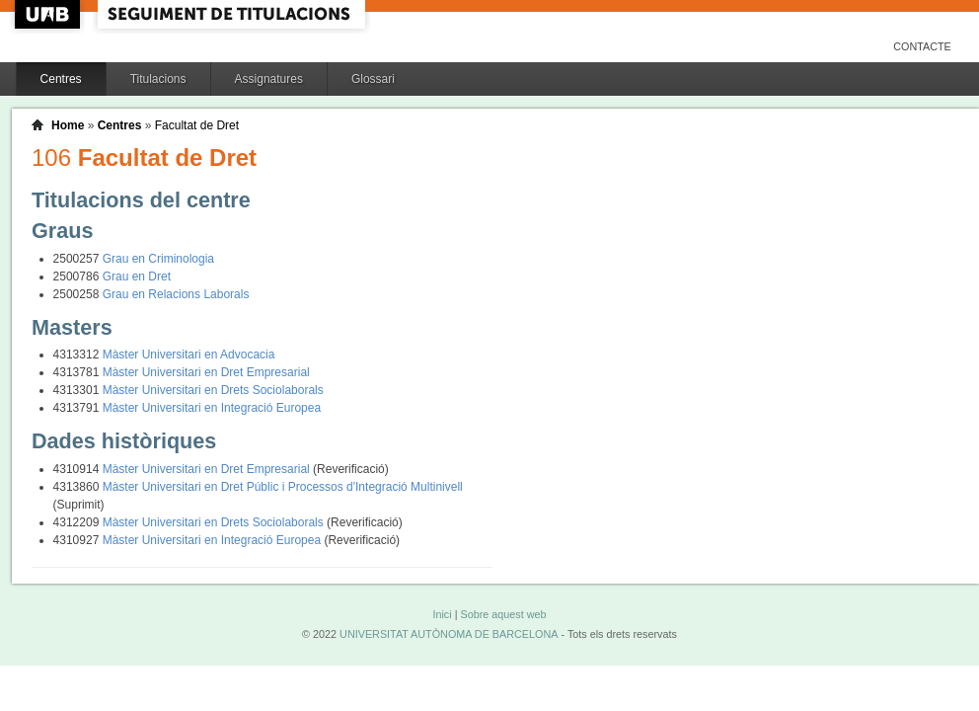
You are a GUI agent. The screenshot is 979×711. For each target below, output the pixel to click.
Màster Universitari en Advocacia (189, 354)
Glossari (373, 79)
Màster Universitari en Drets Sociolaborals (213, 390)
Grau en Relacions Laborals (176, 294)
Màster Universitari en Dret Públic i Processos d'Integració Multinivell (283, 487)
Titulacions (158, 79)
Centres (61, 79)
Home (67, 125)
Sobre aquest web (503, 614)
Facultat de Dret (197, 125)
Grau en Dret (137, 276)
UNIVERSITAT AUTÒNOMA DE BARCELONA (448, 634)
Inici (441, 614)
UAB (49, 14)
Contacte (922, 46)
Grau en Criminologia (158, 259)
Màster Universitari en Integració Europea (212, 408)
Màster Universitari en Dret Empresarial (206, 372)
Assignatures (269, 79)
